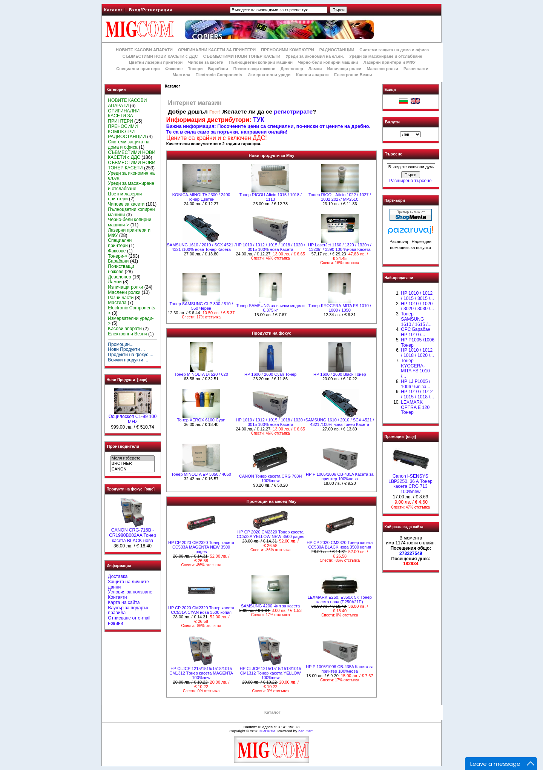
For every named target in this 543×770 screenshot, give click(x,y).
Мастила (181, 74)
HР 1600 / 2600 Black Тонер (339, 374)
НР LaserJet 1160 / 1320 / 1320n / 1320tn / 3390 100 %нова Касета (339, 247)
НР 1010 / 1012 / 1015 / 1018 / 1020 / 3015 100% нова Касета (270, 247)
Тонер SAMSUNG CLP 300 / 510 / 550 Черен (201, 305)
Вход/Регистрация (150, 10)
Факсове (174, 68)
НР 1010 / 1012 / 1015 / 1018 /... (417, 394)
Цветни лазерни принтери (156, 62)
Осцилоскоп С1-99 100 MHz (133, 417)
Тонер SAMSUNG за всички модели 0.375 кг (270, 307)
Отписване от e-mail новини (129, 620)
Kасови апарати (312, 74)
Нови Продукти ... (126, 349)
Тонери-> (117, 256)
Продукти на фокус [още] (131, 489)
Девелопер (292, 68)
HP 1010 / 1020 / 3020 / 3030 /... (417, 306)
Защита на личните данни (128, 584)
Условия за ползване (130, 592)
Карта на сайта (124, 602)
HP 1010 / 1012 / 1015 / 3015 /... (417, 295)
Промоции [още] (400, 437)
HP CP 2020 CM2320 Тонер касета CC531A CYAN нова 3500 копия (201, 610)
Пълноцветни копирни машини (261, 62)
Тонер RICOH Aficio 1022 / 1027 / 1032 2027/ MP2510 (339, 196)
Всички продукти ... (128, 360)
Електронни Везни (353, 74)
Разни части (415, 68)
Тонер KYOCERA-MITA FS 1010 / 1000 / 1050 (339, 307)
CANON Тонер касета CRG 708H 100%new (270, 478)
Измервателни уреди (268, 74)
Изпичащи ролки (344, 68)
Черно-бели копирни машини (328, 62)
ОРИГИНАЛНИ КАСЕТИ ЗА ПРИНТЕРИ (217, 50)
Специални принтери (138, 68)
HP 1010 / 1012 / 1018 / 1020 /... (417, 352)
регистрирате (293, 111)
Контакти (117, 597)
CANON (132, 469)
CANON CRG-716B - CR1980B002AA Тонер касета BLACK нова (132, 533)
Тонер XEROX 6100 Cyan (201, 420)
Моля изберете (132, 458)
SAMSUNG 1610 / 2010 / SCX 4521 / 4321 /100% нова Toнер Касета (201, 247)
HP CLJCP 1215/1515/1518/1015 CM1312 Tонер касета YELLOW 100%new (270, 673)
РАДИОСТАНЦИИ (336, 50)
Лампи (315, 68)
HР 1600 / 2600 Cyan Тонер (270, 374)
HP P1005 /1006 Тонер (417, 342)
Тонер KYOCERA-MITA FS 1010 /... (415, 368)
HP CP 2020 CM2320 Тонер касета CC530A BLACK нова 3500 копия (340, 544)
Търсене (393, 154)
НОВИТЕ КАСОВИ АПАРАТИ (144, 50)
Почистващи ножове (254, 68)
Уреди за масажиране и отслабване (385, 56)
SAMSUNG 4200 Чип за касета (270, 606)
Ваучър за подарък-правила (129, 610)
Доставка (117, 576)
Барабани (218, 68)
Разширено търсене (410, 180)
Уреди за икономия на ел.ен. (314, 56)
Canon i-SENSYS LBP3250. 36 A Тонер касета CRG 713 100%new (410, 482)
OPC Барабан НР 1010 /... (415, 332)
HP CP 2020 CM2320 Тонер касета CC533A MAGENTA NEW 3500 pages (201, 547)
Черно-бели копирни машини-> (129, 222)
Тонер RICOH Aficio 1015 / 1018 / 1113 (270, 196)
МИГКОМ (267, 731)
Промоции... (120, 344)
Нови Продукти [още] (127, 380)
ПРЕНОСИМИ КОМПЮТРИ (287, 50)
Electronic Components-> (132, 310)
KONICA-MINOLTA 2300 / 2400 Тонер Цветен (201, 196)
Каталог (113, 10)
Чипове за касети (205, 62)
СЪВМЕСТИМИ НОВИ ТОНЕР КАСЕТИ (242, 56)
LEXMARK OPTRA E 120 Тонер (415, 407)
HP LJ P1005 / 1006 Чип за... (415, 384)
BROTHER (132, 463)
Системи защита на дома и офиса (394, 50)
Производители (123, 446)
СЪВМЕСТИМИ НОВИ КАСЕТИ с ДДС (160, 56)
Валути (392, 122)
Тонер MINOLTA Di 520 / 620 (201, 374)
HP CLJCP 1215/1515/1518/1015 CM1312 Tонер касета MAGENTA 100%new (201, 673)
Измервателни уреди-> (130, 321)
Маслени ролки (382, 68)
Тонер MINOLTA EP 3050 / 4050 (201, 474)
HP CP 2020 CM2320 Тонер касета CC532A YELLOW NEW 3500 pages (270, 534)
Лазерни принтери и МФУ (390, 62)
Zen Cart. (306, 731)
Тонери (195, 68)
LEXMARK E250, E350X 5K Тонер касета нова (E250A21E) (340, 599)
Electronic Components (219, 74)
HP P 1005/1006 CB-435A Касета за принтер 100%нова (340, 476)
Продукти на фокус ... (130, 354)
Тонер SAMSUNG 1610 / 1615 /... (416, 319)
